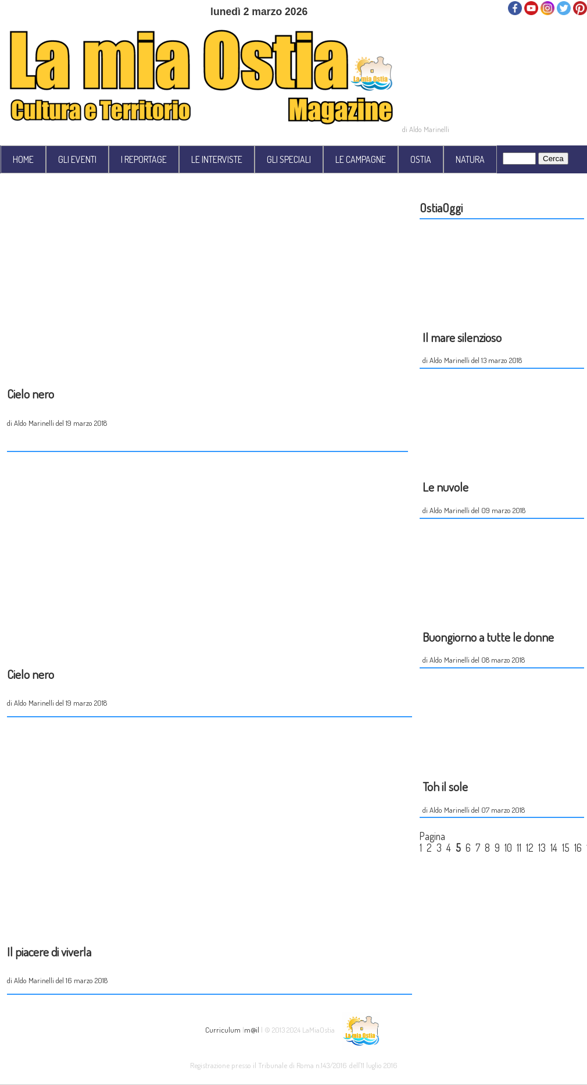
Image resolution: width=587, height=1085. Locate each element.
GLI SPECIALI (289, 159)
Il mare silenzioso (462, 337)
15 (566, 847)
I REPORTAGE (144, 159)
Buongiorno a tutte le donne (488, 637)
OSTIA (420, 159)
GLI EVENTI (77, 159)
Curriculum (223, 1029)
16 (578, 847)
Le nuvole (445, 487)
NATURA (470, 159)
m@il (251, 1029)
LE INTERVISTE (216, 159)
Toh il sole (445, 786)
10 (508, 847)
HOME (23, 159)
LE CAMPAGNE (360, 159)
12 (530, 847)
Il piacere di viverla (49, 951)
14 (553, 847)
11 (519, 847)
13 (542, 847)
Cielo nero (30, 393)
